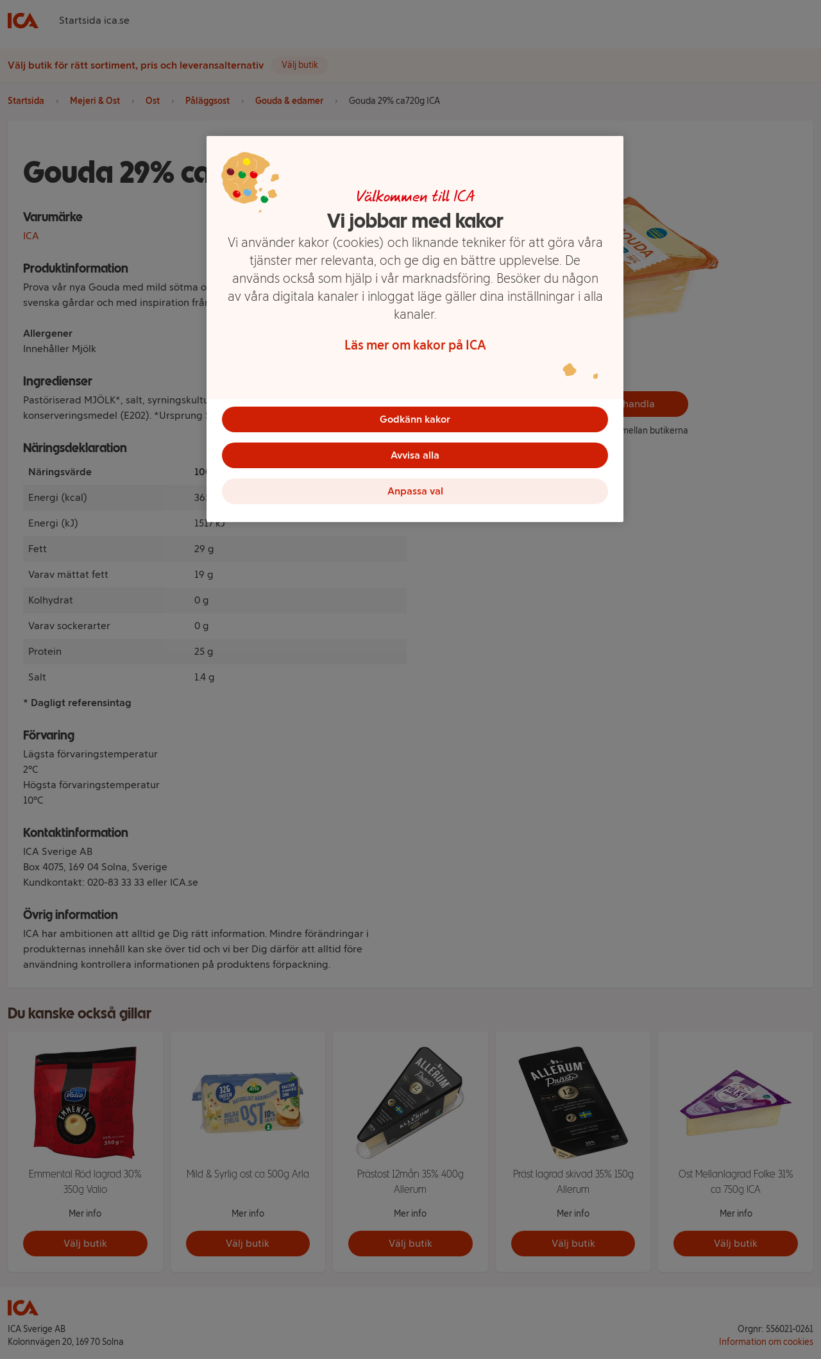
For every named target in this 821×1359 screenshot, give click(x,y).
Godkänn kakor (415, 419)
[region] (415, 329)
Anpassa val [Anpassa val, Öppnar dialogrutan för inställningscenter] (415, 491)
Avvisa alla (415, 455)
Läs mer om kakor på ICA (415, 345)
